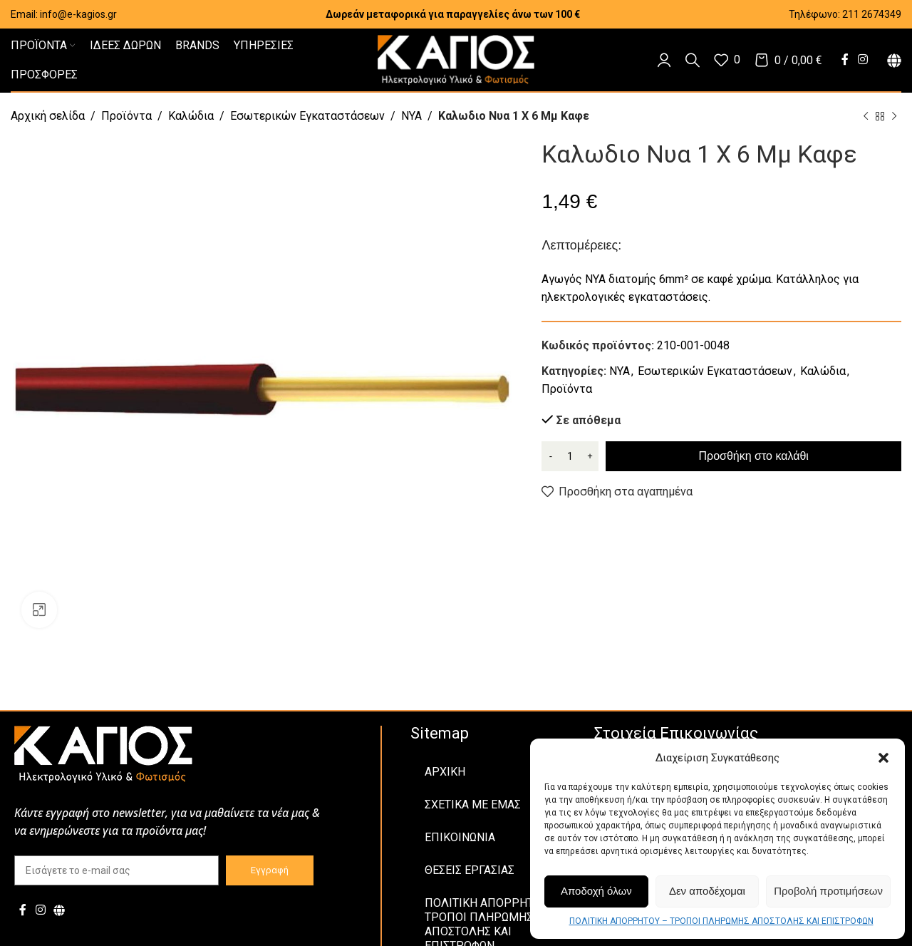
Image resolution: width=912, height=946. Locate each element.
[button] (883, 758)
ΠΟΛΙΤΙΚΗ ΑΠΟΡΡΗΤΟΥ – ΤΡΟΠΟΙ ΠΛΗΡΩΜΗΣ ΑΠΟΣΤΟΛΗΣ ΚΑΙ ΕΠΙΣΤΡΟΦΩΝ (721, 921)
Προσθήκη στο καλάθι (754, 456)
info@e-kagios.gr (78, 14)
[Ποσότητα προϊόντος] (570, 456)
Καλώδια (191, 116)
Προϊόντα (126, 116)
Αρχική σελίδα (48, 116)
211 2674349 (871, 14)
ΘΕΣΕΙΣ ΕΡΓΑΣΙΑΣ (469, 870)
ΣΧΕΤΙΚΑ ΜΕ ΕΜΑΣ (473, 804)
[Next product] (894, 117)
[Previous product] (866, 117)
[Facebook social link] (844, 59)
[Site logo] (456, 59)
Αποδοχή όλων (596, 891)
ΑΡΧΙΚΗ (445, 771)
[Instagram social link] (863, 59)
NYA (411, 116)
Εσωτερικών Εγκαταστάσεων (307, 116)
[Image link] (103, 753)
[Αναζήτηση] (692, 60)
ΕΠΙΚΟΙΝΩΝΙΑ (460, 837)
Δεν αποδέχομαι (707, 891)
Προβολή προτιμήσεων (828, 891)
